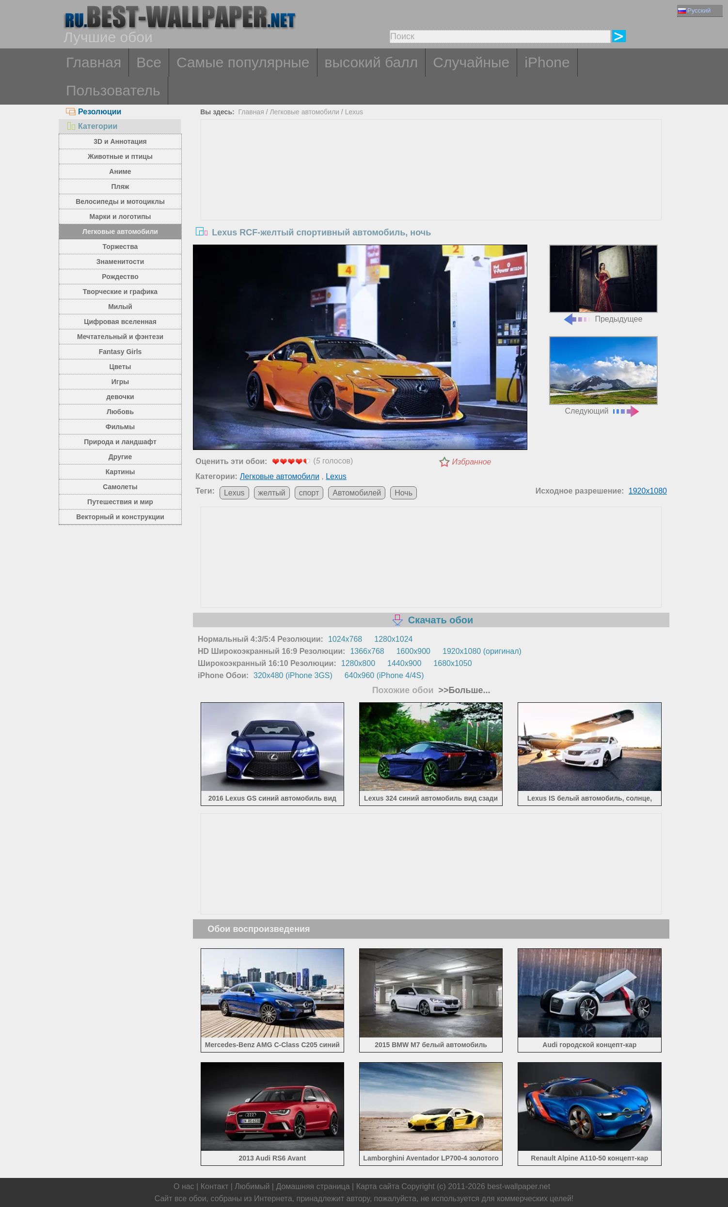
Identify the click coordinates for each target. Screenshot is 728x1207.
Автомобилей (356, 493)
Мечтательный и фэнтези (120, 336)
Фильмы (120, 427)
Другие (120, 457)
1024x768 (345, 639)
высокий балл (371, 62)
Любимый (252, 1186)
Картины (120, 472)
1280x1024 (393, 639)
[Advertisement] (431, 192)
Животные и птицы (120, 156)
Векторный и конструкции (120, 517)
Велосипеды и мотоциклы (120, 201)
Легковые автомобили (120, 231)
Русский (694, 10)
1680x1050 (452, 663)
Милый (120, 306)
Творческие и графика (120, 291)
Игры (120, 382)
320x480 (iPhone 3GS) (292, 675)
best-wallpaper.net (518, 1186)
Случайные (471, 62)
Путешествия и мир (120, 502)
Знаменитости (120, 261)
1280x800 (358, 663)
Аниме (120, 171)
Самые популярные (243, 62)
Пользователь (113, 90)
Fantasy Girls (120, 352)
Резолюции (93, 112)
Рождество (120, 276)
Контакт (215, 1186)
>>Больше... (463, 690)
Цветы (120, 367)
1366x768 (367, 651)
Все (148, 62)
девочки (120, 397)
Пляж (120, 186)
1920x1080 (648, 491)
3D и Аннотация (120, 141)
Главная (93, 62)
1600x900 (413, 651)
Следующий (603, 375)
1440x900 (404, 663)
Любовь (120, 412)
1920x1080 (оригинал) (482, 651)
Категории (91, 126)
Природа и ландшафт (120, 442)
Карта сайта (377, 1186)
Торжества (120, 246)
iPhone (547, 62)
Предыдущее (603, 284)
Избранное (471, 462)
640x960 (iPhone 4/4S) (384, 675)
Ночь (403, 493)
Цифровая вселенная (120, 321)
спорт (309, 493)
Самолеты (120, 487)
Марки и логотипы (120, 216)
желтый (271, 493)
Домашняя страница (312, 1186)
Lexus (354, 112)
